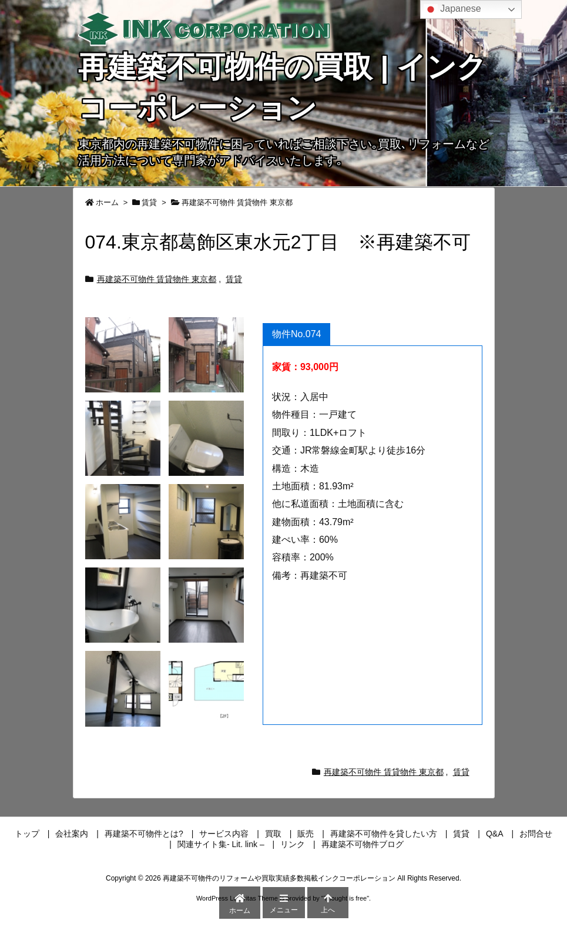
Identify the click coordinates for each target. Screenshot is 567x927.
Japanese (452, 9)
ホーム (107, 202)
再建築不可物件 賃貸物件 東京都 (237, 202)
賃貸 (149, 202)
